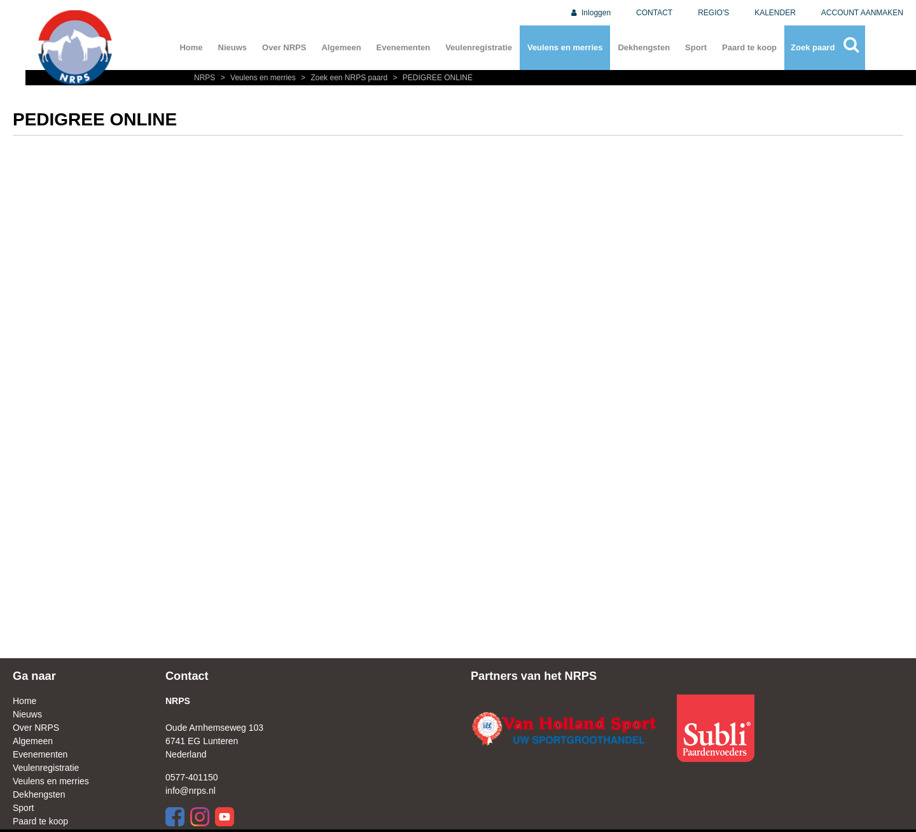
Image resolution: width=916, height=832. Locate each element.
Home (190, 47)
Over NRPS (284, 47)
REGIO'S (713, 12)
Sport (696, 47)
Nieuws (232, 47)
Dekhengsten (644, 47)
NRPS (206, 77)
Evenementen (404, 47)
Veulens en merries (565, 47)
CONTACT (654, 12)
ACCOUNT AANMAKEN (862, 12)
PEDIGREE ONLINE (431, 77)
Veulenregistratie (478, 47)
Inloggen (590, 12)
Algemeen (341, 47)
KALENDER (775, 12)
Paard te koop (749, 47)
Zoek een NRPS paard (343, 77)
